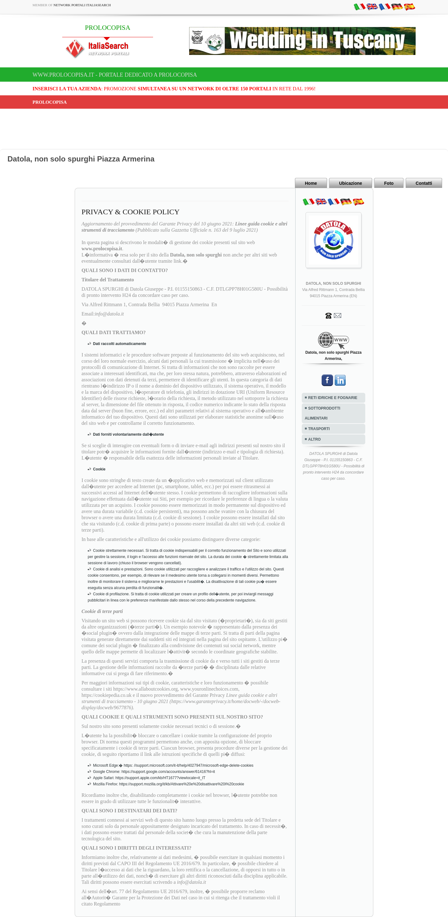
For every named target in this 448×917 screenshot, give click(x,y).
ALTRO (314, 439)
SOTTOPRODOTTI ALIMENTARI (322, 413)
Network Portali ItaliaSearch (82, 5)
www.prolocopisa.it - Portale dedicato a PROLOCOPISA (115, 75)
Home (311, 183)
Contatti (424, 183)
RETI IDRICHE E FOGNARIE (332, 398)
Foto (389, 183)
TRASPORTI (319, 429)
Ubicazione (350, 183)
